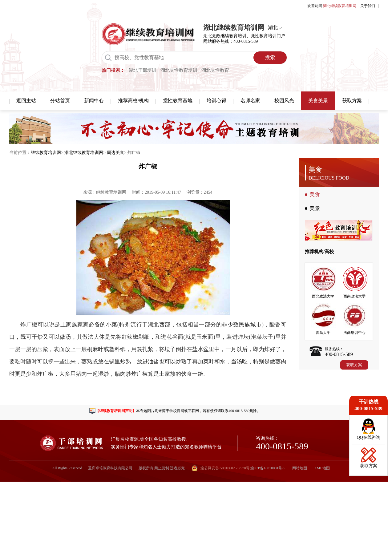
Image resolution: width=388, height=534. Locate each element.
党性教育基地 (177, 100)
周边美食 (115, 152)
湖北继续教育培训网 (83, 152)
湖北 (273, 27)
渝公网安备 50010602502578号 (220, 468)
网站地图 (299, 468)
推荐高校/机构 (133, 100)
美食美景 (318, 100)
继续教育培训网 (46, 152)
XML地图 (322, 468)
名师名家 (250, 100)
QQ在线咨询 (368, 437)
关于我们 (367, 6)
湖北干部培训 (142, 70)
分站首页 (60, 100)
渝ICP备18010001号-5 (267, 468)
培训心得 (216, 100)
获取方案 (352, 100)
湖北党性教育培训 (178, 70)
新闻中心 (94, 100)
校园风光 (284, 100)
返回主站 (26, 100)
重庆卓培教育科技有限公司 (110, 468)
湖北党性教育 (215, 70)
